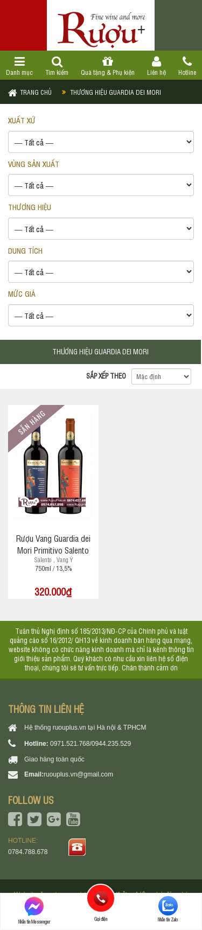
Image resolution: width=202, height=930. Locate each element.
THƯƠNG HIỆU (29, 206)
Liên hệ (156, 66)
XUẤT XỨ (22, 120)
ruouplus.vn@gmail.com (78, 774)
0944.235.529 (111, 743)
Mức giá (22, 293)
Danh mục (19, 66)
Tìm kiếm (57, 66)
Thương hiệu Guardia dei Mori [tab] (100, 351)
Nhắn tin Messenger (34, 910)
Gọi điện (101, 898)
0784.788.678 (27, 852)
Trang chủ (36, 92)
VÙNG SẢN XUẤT (33, 163)
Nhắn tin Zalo (168, 909)
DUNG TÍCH (25, 250)
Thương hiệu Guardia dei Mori (115, 92)
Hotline (187, 66)
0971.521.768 (69, 743)
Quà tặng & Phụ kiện (108, 66)
